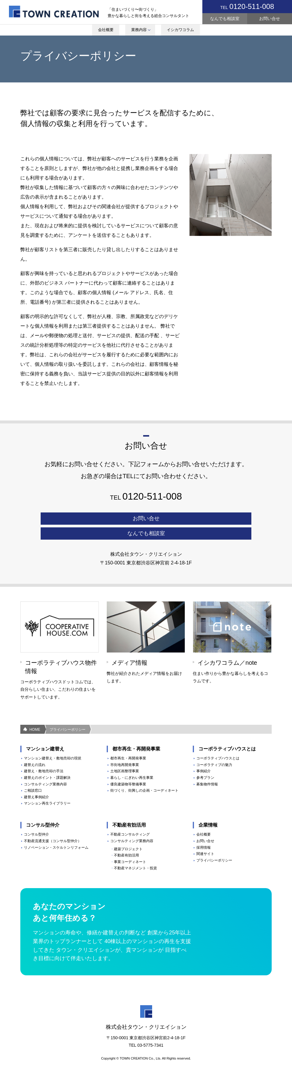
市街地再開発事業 (124, 749)
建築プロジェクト (128, 834)
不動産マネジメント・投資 (135, 853)
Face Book (187, 12)
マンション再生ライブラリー (47, 788)
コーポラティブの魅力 (214, 749)
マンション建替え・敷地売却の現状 (52, 743)
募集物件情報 (207, 769)
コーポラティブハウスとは (217, 743)
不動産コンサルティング (130, 819)
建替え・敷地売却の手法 (43, 756)
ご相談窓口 (33, 775)
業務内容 (139, 30)
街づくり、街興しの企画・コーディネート (144, 775)
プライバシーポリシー (67, 714)
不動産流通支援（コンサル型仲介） (52, 826)
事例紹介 (203, 756)
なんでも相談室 (224, 18)
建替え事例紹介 (36, 782)
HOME (34, 714)
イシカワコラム (181, 30)
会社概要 (103, 30)
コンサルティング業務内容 (45, 769)
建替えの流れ (34, 749)
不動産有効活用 (126, 840)
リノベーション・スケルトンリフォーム (56, 832)
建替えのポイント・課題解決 (47, 762)
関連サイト (205, 839)
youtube (151, 12)
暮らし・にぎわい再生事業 (131, 762)
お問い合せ (269, 18)
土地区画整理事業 (124, 756)
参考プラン (205, 762)
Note (169, 12)
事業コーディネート (130, 847)
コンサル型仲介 (36, 819)
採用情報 (203, 832)
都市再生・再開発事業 (128, 743)
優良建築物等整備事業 (128, 769)
